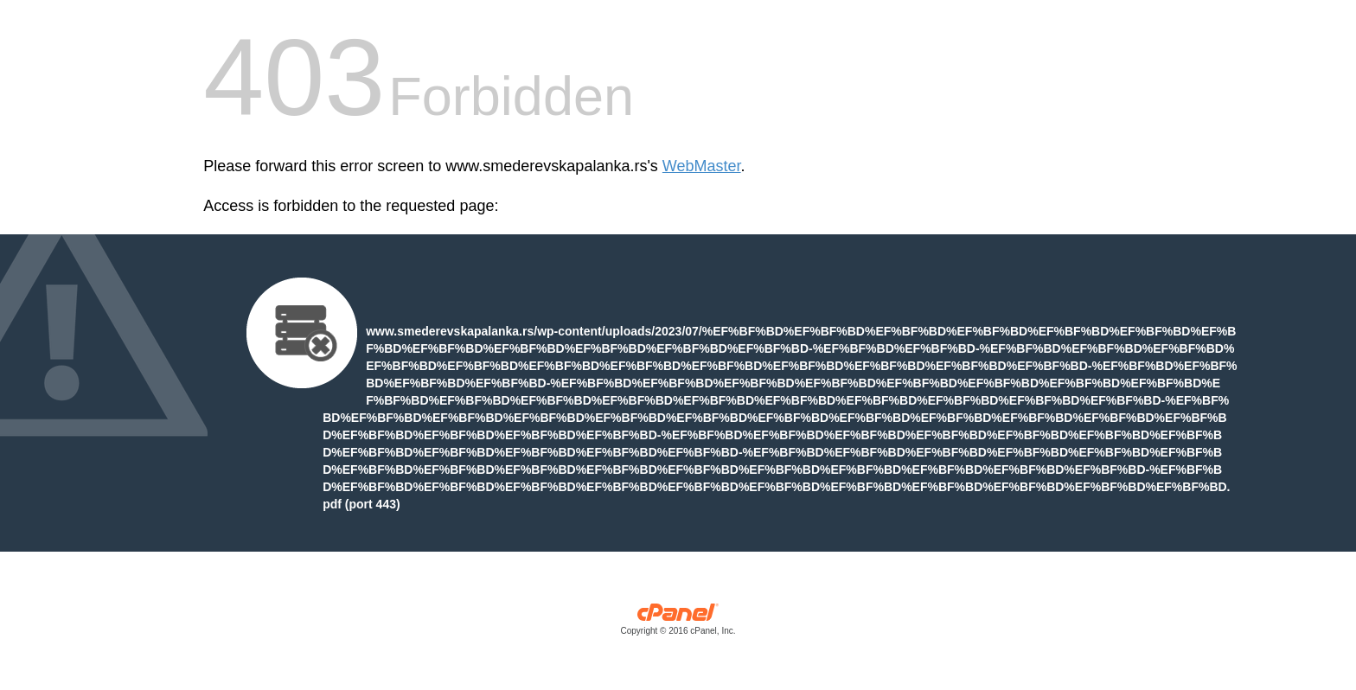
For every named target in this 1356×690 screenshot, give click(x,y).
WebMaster (701, 166)
